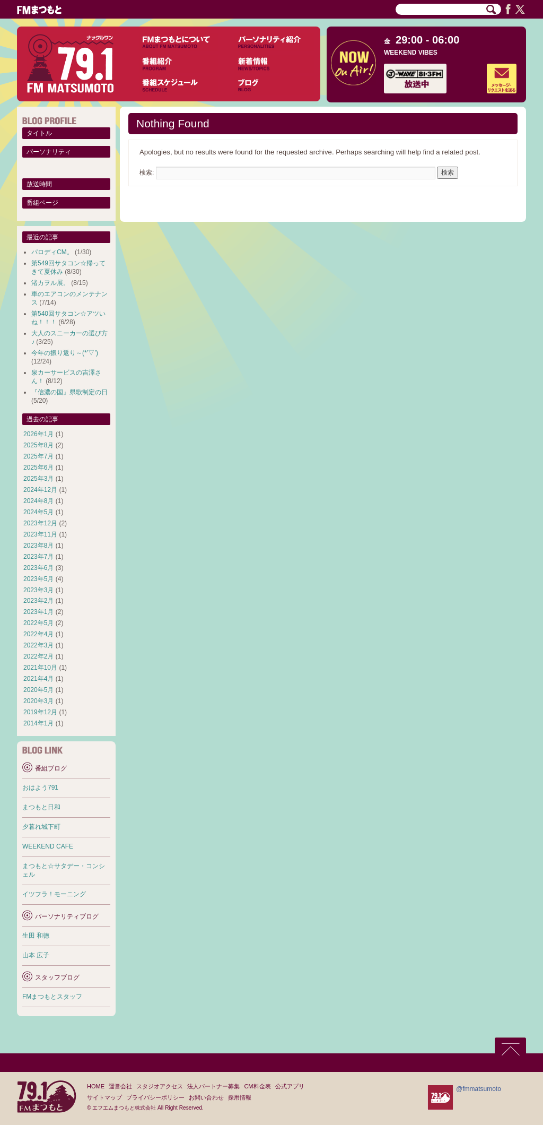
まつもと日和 (41, 807)
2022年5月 (38, 623)
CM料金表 (257, 1086)
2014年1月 (38, 723)
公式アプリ (289, 1086)
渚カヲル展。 (50, 283)
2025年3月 (38, 478)
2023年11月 (40, 534)
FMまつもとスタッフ (52, 996)
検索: (146, 172)
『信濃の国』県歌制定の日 (69, 392)
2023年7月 (38, 556)
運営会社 (120, 1086)
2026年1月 (38, 434)
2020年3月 (38, 701)
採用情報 (239, 1097)
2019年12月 (40, 712)
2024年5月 (38, 512)
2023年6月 (38, 568)
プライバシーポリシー (155, 1097)
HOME (95, 1086)
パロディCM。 (52, 252)
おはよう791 (40, 787)
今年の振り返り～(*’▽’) (64, 353)
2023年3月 (38, 590)
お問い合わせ (206, 1097)
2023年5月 (38, 579)
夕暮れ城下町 (41, 826)
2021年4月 (38, 678)
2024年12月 (40, 490)
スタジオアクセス (159, 1086)
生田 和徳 (35, 935)
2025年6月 (38, 467)
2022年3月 (38, 645)
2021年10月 (40, 667)
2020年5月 (38, 690)
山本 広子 (35, 955)
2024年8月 (38, 501)
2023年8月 (38, 545)
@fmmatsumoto (478, 1089)
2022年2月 (38, 656)
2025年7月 (38, 456)
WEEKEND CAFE (47, 846)
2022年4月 (38, 634)
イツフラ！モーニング (54, 894)
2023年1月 (38, 612)
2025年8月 (38, 445)
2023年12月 (40, 523)
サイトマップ (104, 1097)
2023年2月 (38, 600)
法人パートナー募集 (213, 1086)
